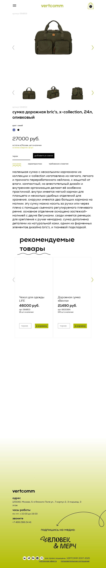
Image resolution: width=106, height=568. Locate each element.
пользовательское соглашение (75, 561)
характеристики (35, 164)
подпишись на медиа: (58, 529)
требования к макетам (58, 164)
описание (16, 164)
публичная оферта (48, 561)
